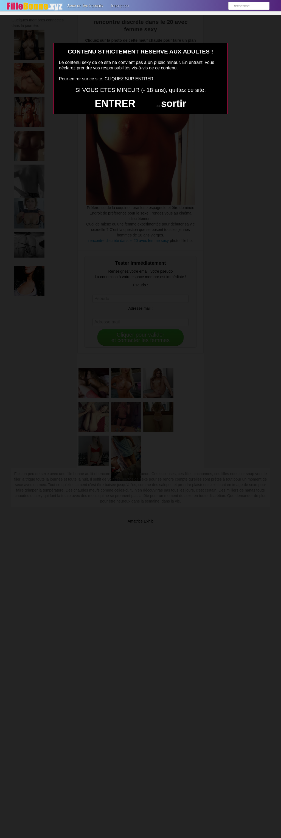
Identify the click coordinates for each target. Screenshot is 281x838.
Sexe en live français (85, 6)
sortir (173, 103)
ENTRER (115, 103)
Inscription (120, 6)
